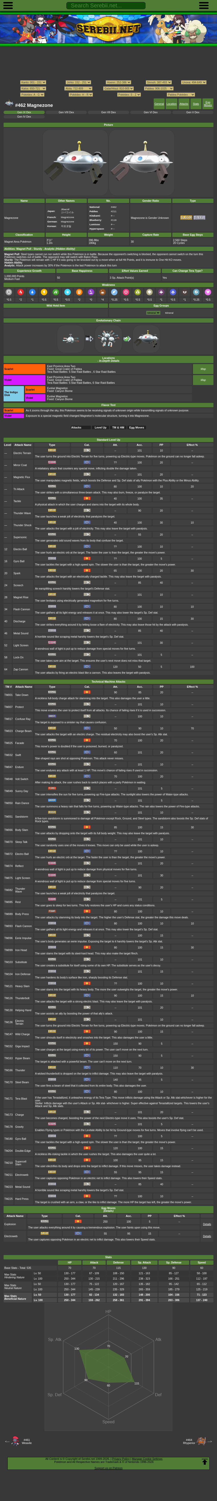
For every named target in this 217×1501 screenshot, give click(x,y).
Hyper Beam (22, 1058)
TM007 (8, 707)
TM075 (8, 878)
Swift (18, 755)
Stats (196, 104)
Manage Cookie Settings (147, 1458)
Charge (19, 1114)
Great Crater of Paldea (68, 369)
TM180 (8, 1138)
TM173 (8, 1114)
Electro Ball (20, 549)
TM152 (8, 1046)
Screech (18, 585)
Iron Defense (23, 974)
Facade (19, 743)
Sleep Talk (21, 842)
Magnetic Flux (22, 477)
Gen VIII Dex (66, 112)
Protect (19, 707)
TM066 (8, 830)
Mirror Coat (20, 465)
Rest (18, 902)
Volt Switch (21, 779)
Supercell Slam (21, 1163)
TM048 (8, 779)
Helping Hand (23, 1010)
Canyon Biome (64, 391)
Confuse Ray (23, 719)
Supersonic (20, 537)
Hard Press (22, 1199)
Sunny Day (21, 791)
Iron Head (21, 950)
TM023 (8, 731)
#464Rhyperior (189, 1441)
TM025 (8, 743)
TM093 (8, 926)
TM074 (8, 866)
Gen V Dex (192, 112)
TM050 (8, 803)
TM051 (8, 816)
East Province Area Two (61, 366)
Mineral (169, 312)
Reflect (19, 866)
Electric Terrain (22, 453)
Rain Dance (22, 803)
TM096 (8, 938)
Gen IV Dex (24, 116)
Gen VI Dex (151, 112)
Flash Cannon (22, 609)
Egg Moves (208, 104)
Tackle (17, 501)
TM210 (8, 1162)
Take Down (22, 695)
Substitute (21, 962)
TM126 (8, 998)
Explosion (10, 1224)
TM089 (8, 914)
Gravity (19, 1126)
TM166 (8, 1070)
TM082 (8, 890)
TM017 (8, 719)
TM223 (8, 1187)
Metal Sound (21, 633)
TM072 (8, 854)
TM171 (8, 1098)
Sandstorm (21, 816)
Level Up (100, 427)
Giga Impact (22, 1046)
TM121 (8, 986)
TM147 (8, 1034)
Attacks (183, 104)
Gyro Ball (19, 561)
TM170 (8, 1082)
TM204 (8, 1150)
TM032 (8, 755)
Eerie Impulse (23, 938)
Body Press (22, 914)
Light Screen (21, 645)
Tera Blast (21, 1098)
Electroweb (22, 1174)
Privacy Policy (120, 1458)
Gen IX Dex (24, 112)
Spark (17, 573)
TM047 (8, 767)
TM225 (8, 1199)
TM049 (8, 791)
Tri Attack (19, 489)
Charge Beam (23, 731)
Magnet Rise (21, 597)
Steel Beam (22, 1082)
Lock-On (18, 657)
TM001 (8, 695)
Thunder (20, 1070)
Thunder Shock (23, 525)
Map (203, 369)
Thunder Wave (22, 513)
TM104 (8, 974)
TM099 (8, 950)
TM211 (8, 1174)
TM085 (8, 902)
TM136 (8, 1022)
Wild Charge (22, 1034)
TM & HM (118, 427)
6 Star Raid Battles (104, 371)
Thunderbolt (22, 998)
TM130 (8, 1010)
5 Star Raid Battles (80, 371)
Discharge (20, 621)
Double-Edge (23, 1150)
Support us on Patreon (108, 1468)
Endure (19, 767)
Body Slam (21, 830)
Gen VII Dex (108, 112)
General (159, 104)
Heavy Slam (22, 986)
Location (171, 104)
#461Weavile (27, 1441)
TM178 (8, 1126)
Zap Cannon (21, 669)
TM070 (8, 842)
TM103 (8, 962)
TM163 (8, 1058)
